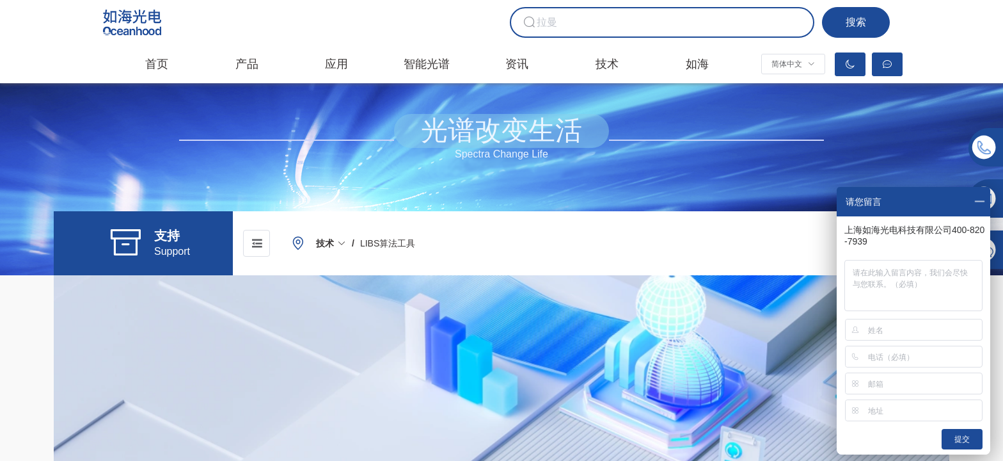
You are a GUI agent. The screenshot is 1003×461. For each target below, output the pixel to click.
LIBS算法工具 (387, 243)
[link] (331, 243)
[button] (793, 64)
